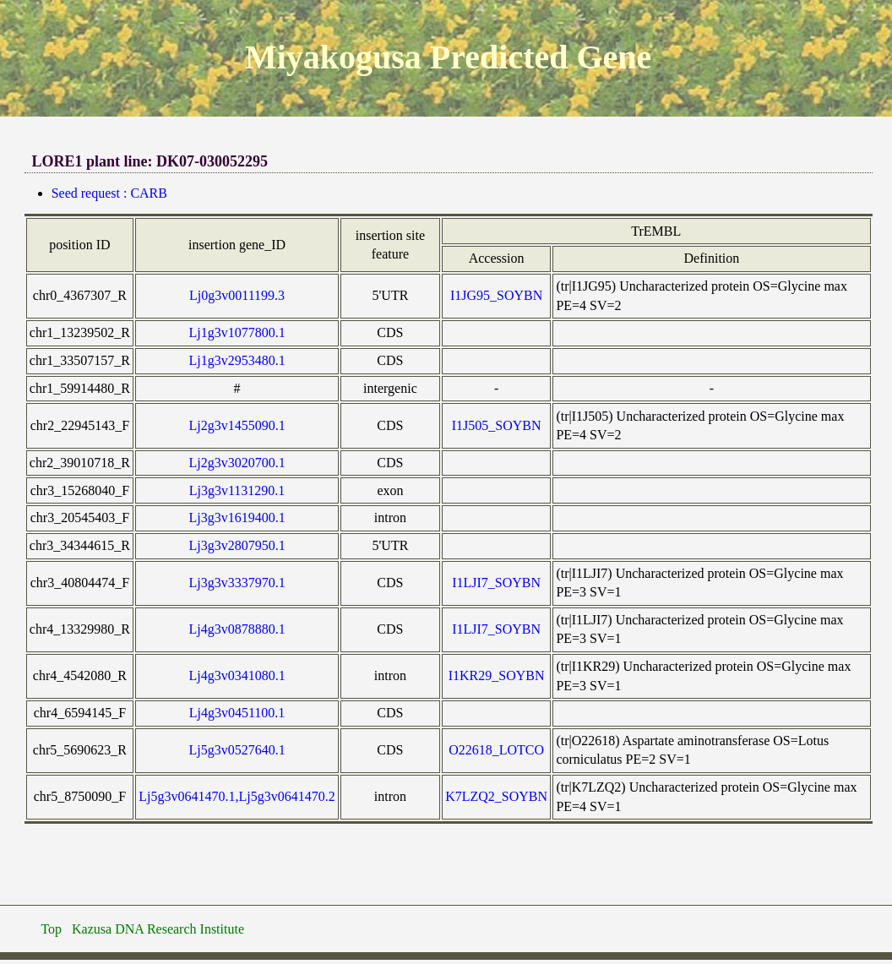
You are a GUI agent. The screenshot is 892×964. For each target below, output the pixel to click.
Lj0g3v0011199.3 (237, 295)
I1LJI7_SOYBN (496, 582)
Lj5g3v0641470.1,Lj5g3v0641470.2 (236, 796)
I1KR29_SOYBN (497, 675)
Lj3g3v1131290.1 (237, 490)
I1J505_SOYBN (496, 425)
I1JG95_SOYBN (496, 295)
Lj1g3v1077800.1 (236, 332)
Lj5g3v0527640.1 (236, 750)
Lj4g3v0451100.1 (237, 712)
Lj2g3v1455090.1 (236, 425)
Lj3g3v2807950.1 (236, 545)
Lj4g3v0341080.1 (236, 675)
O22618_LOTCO (496, 750)
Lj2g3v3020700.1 (236, 462)
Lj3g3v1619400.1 (236, 517)
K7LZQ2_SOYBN (496, 796)
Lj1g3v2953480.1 (236, 360)
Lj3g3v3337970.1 (236, 582)
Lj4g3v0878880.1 (236, 629)
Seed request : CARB (109, 193)
